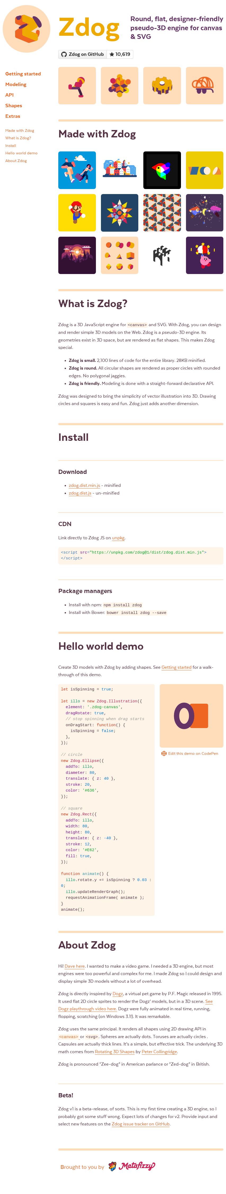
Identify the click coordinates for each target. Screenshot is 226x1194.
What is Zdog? (18, 138)
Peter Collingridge (159, 1051)
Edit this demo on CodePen (189, 753)
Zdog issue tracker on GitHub (141, 1124)
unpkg (118, 538)
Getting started (23, 74)
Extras (12, 116)
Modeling (15, 84)
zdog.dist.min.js (84, 485)
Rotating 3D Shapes (115, 1051)
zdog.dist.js (80, 493)
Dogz (118, 994)
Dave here (75, 966)
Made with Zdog (19, 130)
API (9, 95)
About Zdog (16, 161)
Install (10, 145)
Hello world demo (21, 153)
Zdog (15, 62)
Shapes (13, 106)
